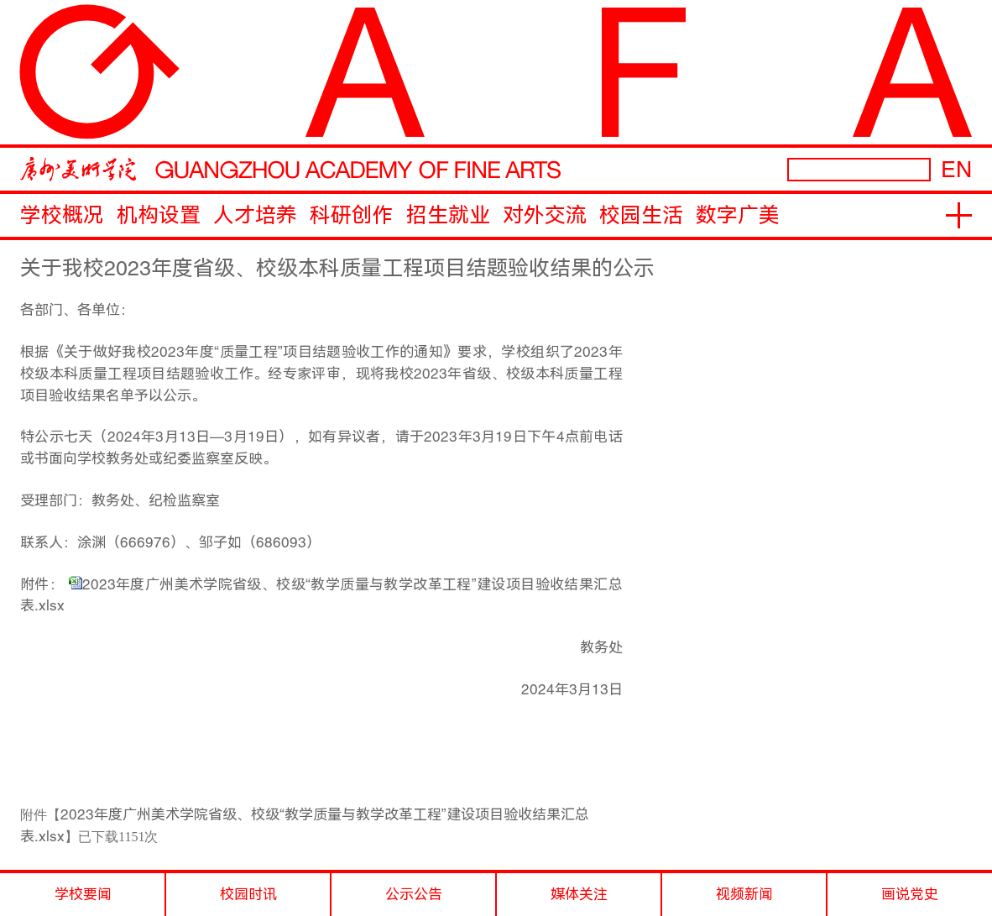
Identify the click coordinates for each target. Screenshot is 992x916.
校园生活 (641, 215)
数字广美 (738, 215)
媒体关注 (579, 894)
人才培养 (255, 215)
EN (956, 169)
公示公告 (413, 894)
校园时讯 (248, 894)
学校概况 (62, 215)
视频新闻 (744, 894)
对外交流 (545, 215)
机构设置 (159, 215)
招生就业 (448, 215)
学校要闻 (83, 894)
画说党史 (909, 894)
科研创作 (352, 215)
